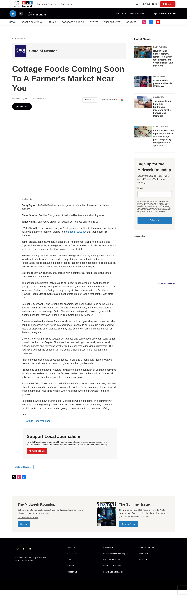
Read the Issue (128, 530)
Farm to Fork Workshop (38, 427)
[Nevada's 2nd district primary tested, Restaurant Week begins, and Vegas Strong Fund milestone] (143, 58)
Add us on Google (112, 106)
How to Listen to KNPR (113, 578)
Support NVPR (112, 28)
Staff (69, 566)
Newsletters (151, 7)
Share (90, 106)
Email (140, 195)
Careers (71, 572)
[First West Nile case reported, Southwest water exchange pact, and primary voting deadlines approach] (143, 138)
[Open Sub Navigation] (18, 28)
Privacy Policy (41, 564)
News (12, 28)
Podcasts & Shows (73, 28)
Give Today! (37, 457)
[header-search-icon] (138, 7)
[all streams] (165, 19)
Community (158, 103)
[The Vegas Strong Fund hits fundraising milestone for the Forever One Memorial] (143, 108)
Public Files (144, 560)
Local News (19, 45)
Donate (171, 7)
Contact (131, 28)
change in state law (75, 238)
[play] (13, 19)
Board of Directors (146, 554)
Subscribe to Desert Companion (116, 560)
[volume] (21, 20)
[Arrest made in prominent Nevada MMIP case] (143, 87)
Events (94, 28)
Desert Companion (32, 28)
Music (52, 28)
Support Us (72, 578)
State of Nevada (43, 57)
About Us (71, 554)
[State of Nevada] (20, 57)
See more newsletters (28, 523)
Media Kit (143, 566)
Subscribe (154, 226)
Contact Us (72, 560)
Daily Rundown (160, 53)
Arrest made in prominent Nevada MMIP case (162, 89)
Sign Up (24, 530)
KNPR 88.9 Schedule (112, 566)
